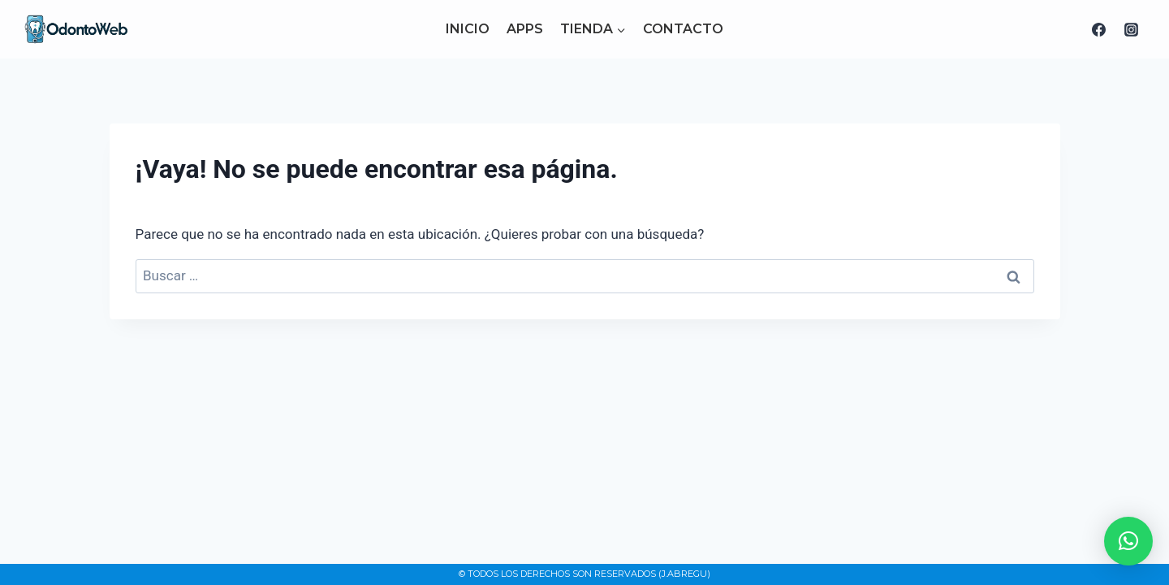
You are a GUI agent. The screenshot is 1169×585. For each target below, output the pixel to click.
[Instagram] (1131, 29)
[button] (1128, 541)
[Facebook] (1099, 29)
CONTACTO (683, 29)
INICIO (468, 29)
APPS (525, 29)
